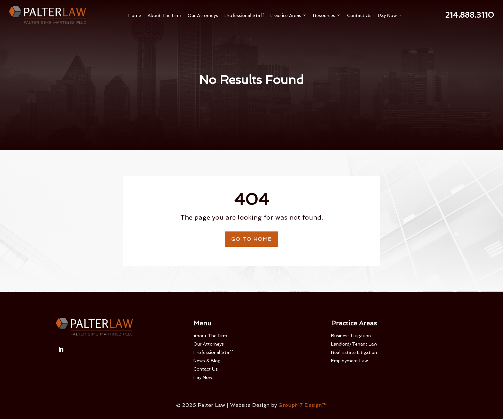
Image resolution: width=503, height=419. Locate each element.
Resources (327, 15)
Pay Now (390, 15)
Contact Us (359, 15)
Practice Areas (288, 15)
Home (134, 15)
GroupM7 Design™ (302, 405)
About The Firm (164, 15)
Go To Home (251, 239)
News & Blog (206, 360)
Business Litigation (351, 335)
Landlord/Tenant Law (354, 344)
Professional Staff (244, 15)
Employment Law (349, 360)
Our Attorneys (203, 15)
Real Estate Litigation (354, 352)
